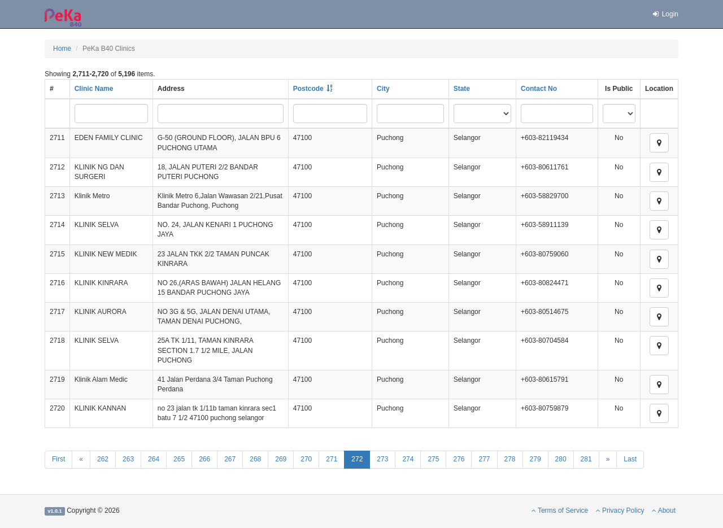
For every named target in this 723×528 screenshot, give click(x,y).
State (462, 89)
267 (230, 459)
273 (382, 459)
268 (255, 459)
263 (128, 459)
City (383, 89)
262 (102, 459)
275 (433, 459)
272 (357, 459)
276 (458, 459)
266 (204, 459)
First (58, 459)
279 (535, 459)
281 (586, 459)
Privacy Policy (620, 510)
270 (306, 459)
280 (561, 459)
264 (153, 459)
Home (62, 49)
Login (664, 14)
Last (630, 459)
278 (510, 459)
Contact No (539, 89)
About (664, 510)
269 (280, 459)
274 (407, 459)
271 (331, 459)
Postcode (308, 89)
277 (484, 459)
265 (179, 459)
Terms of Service (560, 510)
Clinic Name (94, 89)
